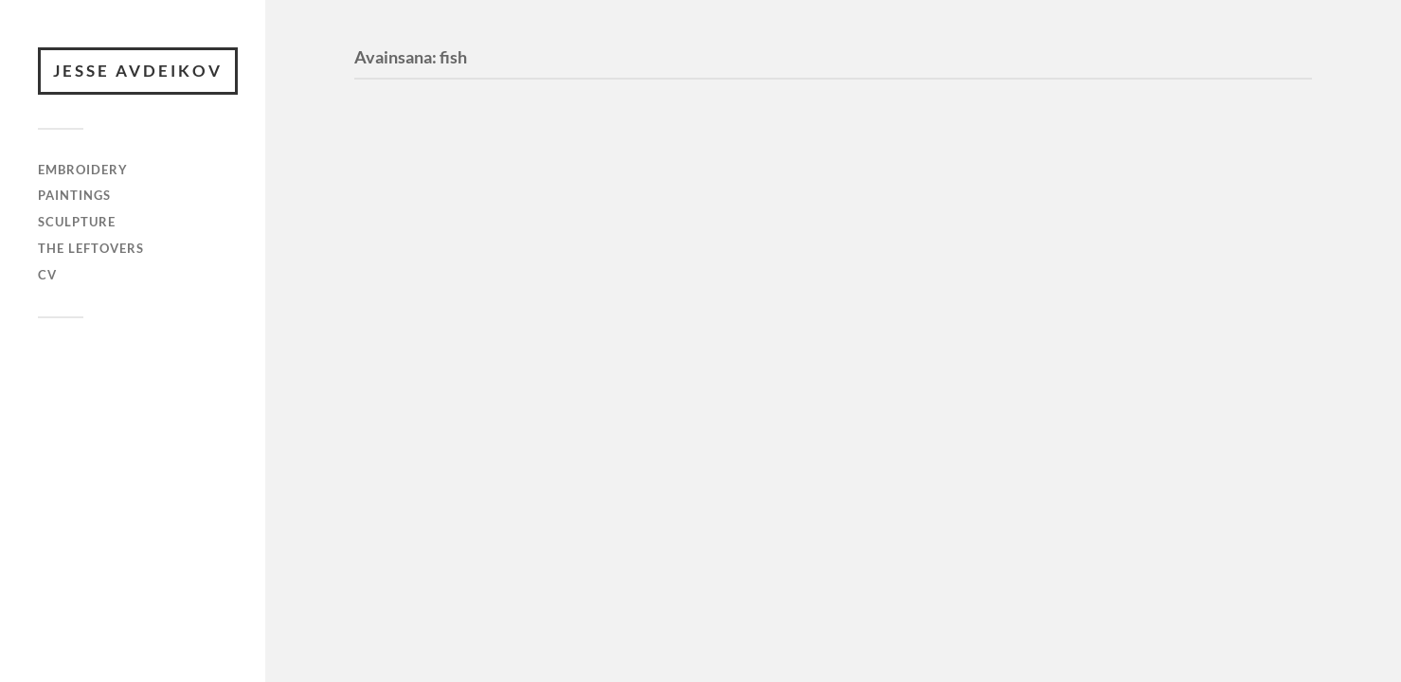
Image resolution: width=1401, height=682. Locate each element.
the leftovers (91, 248)
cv (47, 274)
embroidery (83, 169)
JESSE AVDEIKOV (138, 71)
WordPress (126, 379)
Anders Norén (123, 397)
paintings (74, 195)
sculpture (77, 221)
